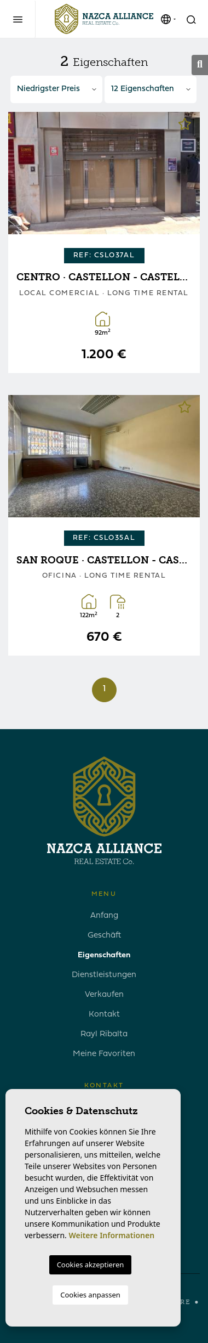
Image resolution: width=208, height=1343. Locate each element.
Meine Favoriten (104, 1054)
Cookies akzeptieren (90, 1264)
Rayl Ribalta (104, 1034)
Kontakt (104, 1015)
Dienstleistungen (104, 975)
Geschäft (104, 936)
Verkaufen (104, 995)
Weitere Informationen (111, 1235)
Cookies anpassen (90, 1295)
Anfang (104, 916)
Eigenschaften (104, 955)
